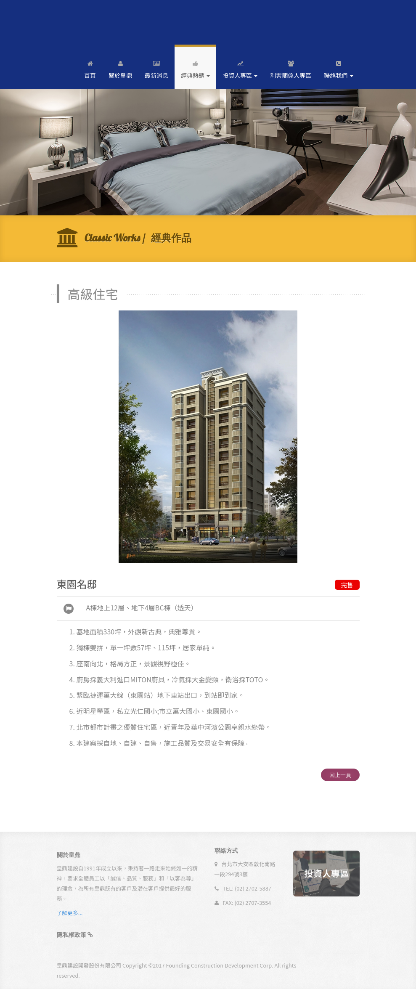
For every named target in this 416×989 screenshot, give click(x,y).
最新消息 (156, 68)
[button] (75, 937)
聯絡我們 (338, 68)
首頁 (90, 68)
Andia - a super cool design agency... (92, 22)
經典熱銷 (195, 68)
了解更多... (70, 915)
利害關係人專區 (290, 68)
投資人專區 (240, 68)
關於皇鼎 (120, 68)
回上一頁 (340, 775)
